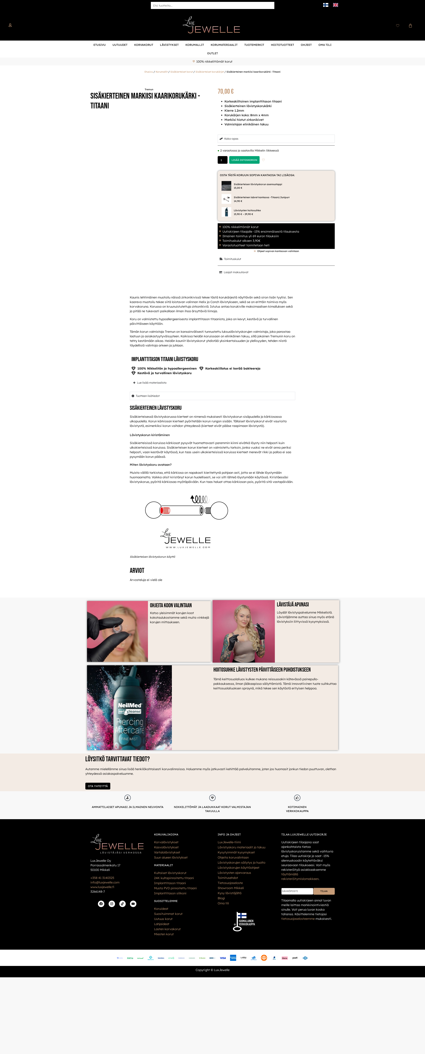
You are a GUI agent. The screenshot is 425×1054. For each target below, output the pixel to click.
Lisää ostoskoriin (244, 160)
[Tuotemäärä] (223, 160)
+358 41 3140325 (102, 878)
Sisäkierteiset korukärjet (209, 71)
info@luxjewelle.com (104, 882)
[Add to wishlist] (263, 160)
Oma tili (325, 44)
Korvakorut (143, 44)
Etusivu (99, 44)
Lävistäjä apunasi (293, 604)
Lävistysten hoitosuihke (247, 210)
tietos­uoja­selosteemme (298, 919)
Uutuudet (119, 44)
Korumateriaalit (224, 44)
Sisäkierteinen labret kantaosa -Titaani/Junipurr (262, 197)
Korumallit (194, 44)
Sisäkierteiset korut (181, 71)
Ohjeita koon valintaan (171, 605)
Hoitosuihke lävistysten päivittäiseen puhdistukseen (262, 669)
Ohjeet (306, 44)
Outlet (212, 53)
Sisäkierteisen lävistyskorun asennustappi (258, 184)
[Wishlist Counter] (397, 25)
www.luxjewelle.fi (102, 887)
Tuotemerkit (254, 44)
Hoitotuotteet (282, 44)
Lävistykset (169, 44)
